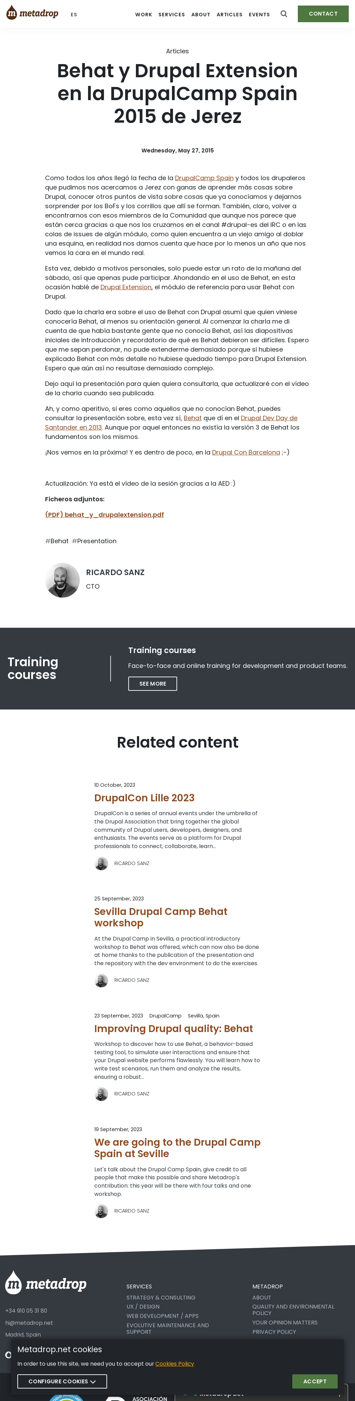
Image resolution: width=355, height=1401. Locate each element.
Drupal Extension (126, 287)
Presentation (96, 541)
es (74, 14)
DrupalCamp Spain (204, 178)
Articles (177, 51)
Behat (193, 418)
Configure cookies (62, 1381)
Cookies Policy (174, 1364)
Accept (315, 1381)
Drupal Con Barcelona (246, 452)
